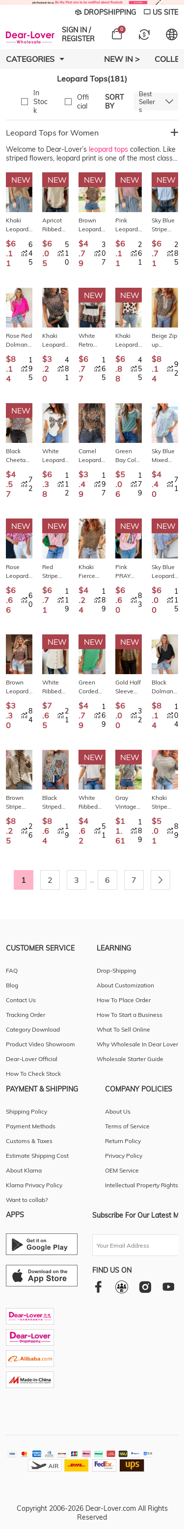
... (92, 879)
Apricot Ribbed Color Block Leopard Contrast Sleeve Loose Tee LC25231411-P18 (54, 225)
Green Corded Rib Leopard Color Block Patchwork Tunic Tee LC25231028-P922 (92, 687)
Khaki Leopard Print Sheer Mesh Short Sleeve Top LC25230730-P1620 (54, 340)
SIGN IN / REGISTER (78, 34)
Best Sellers (147, 101)
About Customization (125, 985)
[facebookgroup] (121, 1287)
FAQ (12, 970)
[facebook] (98, 1287)
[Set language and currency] (171, 34)
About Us (118, 1111)
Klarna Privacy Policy (34, 1185)
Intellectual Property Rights (141, 1185)
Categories (35, 59)
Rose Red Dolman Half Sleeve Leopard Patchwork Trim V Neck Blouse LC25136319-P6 (19, 340)
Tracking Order (25, 1014)
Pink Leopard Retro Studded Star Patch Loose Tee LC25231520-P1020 (127, 225)
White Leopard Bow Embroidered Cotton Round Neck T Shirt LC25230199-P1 (55, 455)
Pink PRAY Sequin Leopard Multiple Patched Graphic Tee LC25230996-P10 (127, 571)
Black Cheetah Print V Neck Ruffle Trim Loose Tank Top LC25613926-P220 (18, 455)
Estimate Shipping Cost (37, 1155)
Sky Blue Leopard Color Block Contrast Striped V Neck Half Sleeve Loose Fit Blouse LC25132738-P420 (165, 571)
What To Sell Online (123, 1029)
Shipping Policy (26, 1111)
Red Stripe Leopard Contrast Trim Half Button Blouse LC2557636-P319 (54, 571)
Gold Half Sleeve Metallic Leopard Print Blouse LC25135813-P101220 (128, 687)
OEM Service (122, 1170)
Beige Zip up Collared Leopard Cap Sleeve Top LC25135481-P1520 (164, 340)
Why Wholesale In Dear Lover (137, 1044)
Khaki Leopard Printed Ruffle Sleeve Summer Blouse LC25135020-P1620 (127, 340)
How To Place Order (124, 1000)
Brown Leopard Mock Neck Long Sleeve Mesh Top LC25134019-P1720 (19, 687)
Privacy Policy (123, 1155)
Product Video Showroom (40, 1044)
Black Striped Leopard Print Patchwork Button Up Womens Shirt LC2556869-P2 (55, 802)
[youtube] (168, 1287)
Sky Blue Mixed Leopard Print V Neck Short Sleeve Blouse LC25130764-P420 (164, 455)
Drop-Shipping (116, 970)
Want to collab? (27, 1199)
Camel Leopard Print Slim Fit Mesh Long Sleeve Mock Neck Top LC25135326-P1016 (92, 455)
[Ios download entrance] (42, 1275)
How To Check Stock (33, 1073)
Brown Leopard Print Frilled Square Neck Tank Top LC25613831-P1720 (91, 225)
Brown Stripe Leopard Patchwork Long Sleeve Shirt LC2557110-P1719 (19, 802)
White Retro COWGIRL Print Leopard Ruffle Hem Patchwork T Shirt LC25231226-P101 (92, 340)
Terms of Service (127, 1126)
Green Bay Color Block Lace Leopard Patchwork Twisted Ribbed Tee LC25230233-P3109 (128, 455)
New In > (122, 59)
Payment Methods (30, 1126)
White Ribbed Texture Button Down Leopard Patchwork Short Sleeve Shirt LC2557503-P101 (55, 687)
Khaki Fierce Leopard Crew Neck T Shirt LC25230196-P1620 (91, 571)
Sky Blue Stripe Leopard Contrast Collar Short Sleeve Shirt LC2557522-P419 (164, 225)
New (20, 180)
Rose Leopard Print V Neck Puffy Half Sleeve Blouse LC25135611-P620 (18, 571)
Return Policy (123, 1141)
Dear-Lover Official (31, 1059)
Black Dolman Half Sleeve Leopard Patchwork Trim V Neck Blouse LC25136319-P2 (165, 687)
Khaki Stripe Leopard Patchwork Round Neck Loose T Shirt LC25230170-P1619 (165, 802)
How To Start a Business (129, 1014)
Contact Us (21, 1000)
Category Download (33, 1029)
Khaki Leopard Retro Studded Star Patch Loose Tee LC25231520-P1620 (18, 225)
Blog (12, 985)
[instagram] (145, 1287)
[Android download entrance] (42, 1244)
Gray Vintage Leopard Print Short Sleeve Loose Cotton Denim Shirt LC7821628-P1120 (127, 802)
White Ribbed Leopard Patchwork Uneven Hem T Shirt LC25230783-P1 (92, 802)
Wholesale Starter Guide (130, 1059)
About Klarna (24, 1170)
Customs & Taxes (29, 1141)
